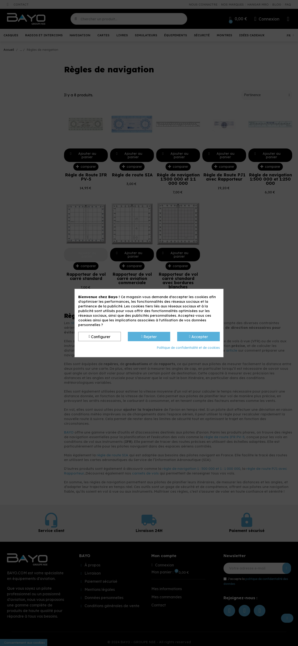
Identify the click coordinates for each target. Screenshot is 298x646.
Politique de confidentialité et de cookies (188, 348)
